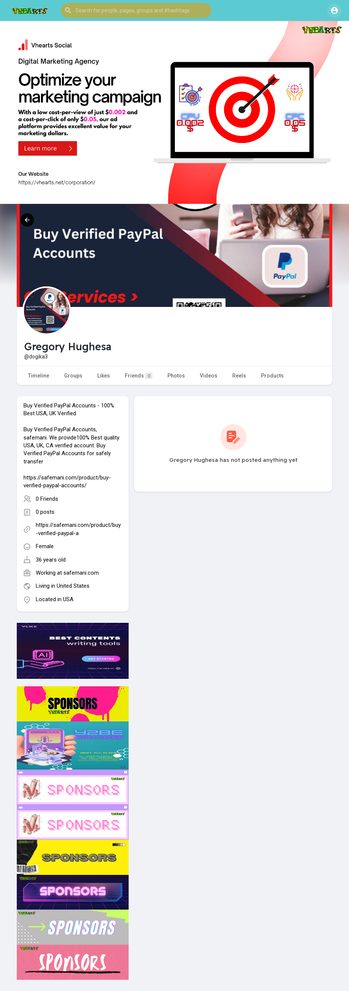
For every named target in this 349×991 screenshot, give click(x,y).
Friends (139, 376)
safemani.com (81, 572)
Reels (239, 376)
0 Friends (47, 498)
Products (272, 376)
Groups (73, 376)
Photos (176, 376)
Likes (103, 376)
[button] (136, 10)
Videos (208, 376)
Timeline (38, 376)
